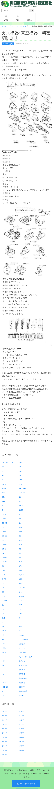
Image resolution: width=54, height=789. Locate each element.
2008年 (21, 737)
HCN (3, 661)
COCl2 (4, 600)
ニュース (22, 648)
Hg (3, 674)
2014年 (21, 711)
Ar (2, 480)
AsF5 (4, 484)
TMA (20, 605)
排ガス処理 (23, 665)
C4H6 (4, 549)
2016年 (4, 750)
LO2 (20, 480)
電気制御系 (23, 691)
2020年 (4, 733)
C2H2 (4, 514)
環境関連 (22, 674)
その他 (21, 635)
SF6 (20, 570)
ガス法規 (22, 644)
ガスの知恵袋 (21, 26)
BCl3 (3, 497)
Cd (3, 566)
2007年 (21, 741)
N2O (20, 501)
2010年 (21, 728)
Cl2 (3, 583)
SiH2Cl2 (22, 587)
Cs (3, 605)
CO (3, 592)
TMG (20, 609)
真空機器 (22, 682)
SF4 (20, 566)
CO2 (3, 596)
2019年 (4, 737)
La (3, 695)
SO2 (20, 600)
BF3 (3, 501)
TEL (17, 18)
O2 (20, 549)
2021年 (4, 728)
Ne (20, 523)
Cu (3, 609)
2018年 (4, 741)
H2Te (4, 652)
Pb (20, 557)
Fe (3, 626)
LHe (20, 467)
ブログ (11, 26)
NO (20, 536)
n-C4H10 (22, 492)
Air (3, 467)
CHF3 (4, 579)
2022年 (4, 724)
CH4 (3, 575)
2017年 (4, 746)
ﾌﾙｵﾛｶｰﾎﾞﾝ (22, 695)
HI (2, 678)
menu (29, 18)
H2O (3, 639)
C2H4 (4, 518)
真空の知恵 (23, 678)
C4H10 (4, 544)
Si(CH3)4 (22, 575)
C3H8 (4, 540)
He (3, 665)
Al (2, 471)
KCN (3, 691)
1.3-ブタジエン (7, 462)
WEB (6, 18)
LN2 (20, 471)
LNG (20, 475)
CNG (3, 587)
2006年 (21, 746)
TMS (20, 613)
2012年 (21, 720)
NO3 (20, 544)
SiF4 (20, 583)
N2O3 (21, 505)
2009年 (21, 733)
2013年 (21, 715)
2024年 (4, 715)
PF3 (20, 562)
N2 (20, 497)
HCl (3, 656)
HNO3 (4, 682)
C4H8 (4, 553)
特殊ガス (22, 669)
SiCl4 (20, 579)
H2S (3, 644)
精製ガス (22, 687)
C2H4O (4, 523)
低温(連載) (22, 652)
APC (3, 475)
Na (20, 518)
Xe (20, 631)
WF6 (20, 626)
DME (3, 618)
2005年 (21, 750)
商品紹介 (22, 661)
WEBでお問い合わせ (26, 783)
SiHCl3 (21, 596)
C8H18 (4, 562)
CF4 (3, 570)
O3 (20, 553)
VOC (20, 622)
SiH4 (20, 592)
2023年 (4, 720)
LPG (20, 484)
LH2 (20, 462)
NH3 (20, 531)
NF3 (20, 527)
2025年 (4, 711)
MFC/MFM (22, 488)
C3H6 (4, 531)
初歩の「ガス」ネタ (25, 656)
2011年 (21, 724)
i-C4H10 (5, 687)
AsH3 (4, 488)
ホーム (4, 26)
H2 (3, 635)
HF (3, 669)
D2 (3, 613)
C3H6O (4, 536)
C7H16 (4, 557)
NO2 (20, 540)
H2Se (4, 648)
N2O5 (21, 514)
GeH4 (4, 631)
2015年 (4, 754)
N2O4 (21, 510)
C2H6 (4, 527)
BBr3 (3, 492)
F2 (3, 622)
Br (2, 505)
